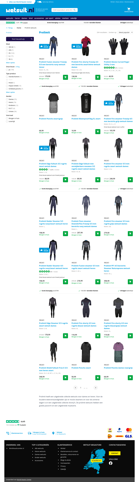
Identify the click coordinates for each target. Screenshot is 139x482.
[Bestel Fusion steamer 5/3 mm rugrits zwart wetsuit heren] (97, 281)
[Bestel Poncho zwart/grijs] (65, 131)
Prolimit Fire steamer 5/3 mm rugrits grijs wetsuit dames (116, 222)
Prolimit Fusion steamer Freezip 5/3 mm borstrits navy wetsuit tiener (53, 64)
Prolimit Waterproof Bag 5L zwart (86, 119)
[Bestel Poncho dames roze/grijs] (130, 377)
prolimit (9, 33)
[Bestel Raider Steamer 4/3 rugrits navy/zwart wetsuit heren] (65, 281)
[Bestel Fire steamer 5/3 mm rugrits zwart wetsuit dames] (130, 179)
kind (31, 18)
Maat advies (119, 2)
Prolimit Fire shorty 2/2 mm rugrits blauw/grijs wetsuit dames (116, 326)
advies (57, 18)
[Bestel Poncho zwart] (97, 377)
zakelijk (73, 18)
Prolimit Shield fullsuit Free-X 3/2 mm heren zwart (53, 369)
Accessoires (39, 460)
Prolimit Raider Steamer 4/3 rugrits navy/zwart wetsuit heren (53, 267)
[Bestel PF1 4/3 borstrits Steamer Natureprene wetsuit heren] (130, 281)
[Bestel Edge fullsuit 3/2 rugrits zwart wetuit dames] (65, 179)
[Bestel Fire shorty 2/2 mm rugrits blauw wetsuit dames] (97, 335)
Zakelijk (63, 469)
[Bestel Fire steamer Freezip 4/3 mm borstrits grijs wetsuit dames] (130, 131)
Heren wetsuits (40, 451)
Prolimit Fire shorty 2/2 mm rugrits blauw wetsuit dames (84, 324)
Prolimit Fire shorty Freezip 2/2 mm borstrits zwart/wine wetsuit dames (86, 64)
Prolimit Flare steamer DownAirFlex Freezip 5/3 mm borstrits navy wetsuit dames (84, 224)
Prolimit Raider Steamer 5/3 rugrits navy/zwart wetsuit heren (53, 222)
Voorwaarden (65, 463)
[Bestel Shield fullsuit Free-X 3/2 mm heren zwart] (65, 377)
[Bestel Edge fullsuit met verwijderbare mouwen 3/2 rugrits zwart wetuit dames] (97, 179)
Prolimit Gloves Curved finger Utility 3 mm (116, 63)
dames (24, 18)
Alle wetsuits (39, 448)
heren (17, 18)
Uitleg (17, 67)
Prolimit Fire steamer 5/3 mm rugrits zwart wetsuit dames (116, 165)
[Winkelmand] (129, 10)
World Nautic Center (24, 480)
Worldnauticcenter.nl (16, 448)
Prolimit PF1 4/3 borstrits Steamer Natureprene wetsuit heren (117, 268)
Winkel (113, 2)
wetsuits (9, 18)
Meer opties (10, 63)
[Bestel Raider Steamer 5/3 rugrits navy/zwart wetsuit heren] (65, 233)
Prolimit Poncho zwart (81, 368)
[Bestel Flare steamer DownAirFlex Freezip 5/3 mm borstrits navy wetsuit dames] (97, 233)
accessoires (39, 18)
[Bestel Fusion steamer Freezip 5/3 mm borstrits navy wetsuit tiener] (65, 77)
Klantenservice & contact (69, 451)
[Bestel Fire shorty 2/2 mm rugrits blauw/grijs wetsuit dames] (130, 335)
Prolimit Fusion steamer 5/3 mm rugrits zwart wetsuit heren (85, 267)
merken (65, 18)
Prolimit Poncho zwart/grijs (51, 119)
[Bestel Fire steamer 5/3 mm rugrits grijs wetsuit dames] (130, 233)
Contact (114, 453)
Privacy (63, 466)
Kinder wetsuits (40, 457)
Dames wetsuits (40, 454)
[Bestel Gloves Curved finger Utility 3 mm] (130, 77)
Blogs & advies (66, 460)
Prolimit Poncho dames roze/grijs (118, 368)
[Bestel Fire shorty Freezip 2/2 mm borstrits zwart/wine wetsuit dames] (97, 77)
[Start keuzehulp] (20, 39)
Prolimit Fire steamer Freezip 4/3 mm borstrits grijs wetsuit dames (118, 120)
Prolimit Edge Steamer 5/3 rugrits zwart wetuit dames (53, 324)
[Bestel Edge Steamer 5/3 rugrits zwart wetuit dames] (65, 335)
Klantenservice (129, 2)
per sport (49, 18)
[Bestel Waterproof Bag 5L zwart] (97, 131)
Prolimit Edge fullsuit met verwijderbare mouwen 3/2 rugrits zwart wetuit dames (83, 166)
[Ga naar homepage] (20, 10)
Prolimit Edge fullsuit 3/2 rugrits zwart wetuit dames (53, 165)
